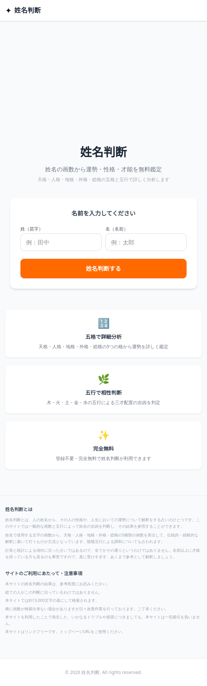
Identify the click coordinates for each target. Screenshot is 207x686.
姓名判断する (103, 268)
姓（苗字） (31, 229)
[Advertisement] (103, 69)
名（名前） (116, 229)
